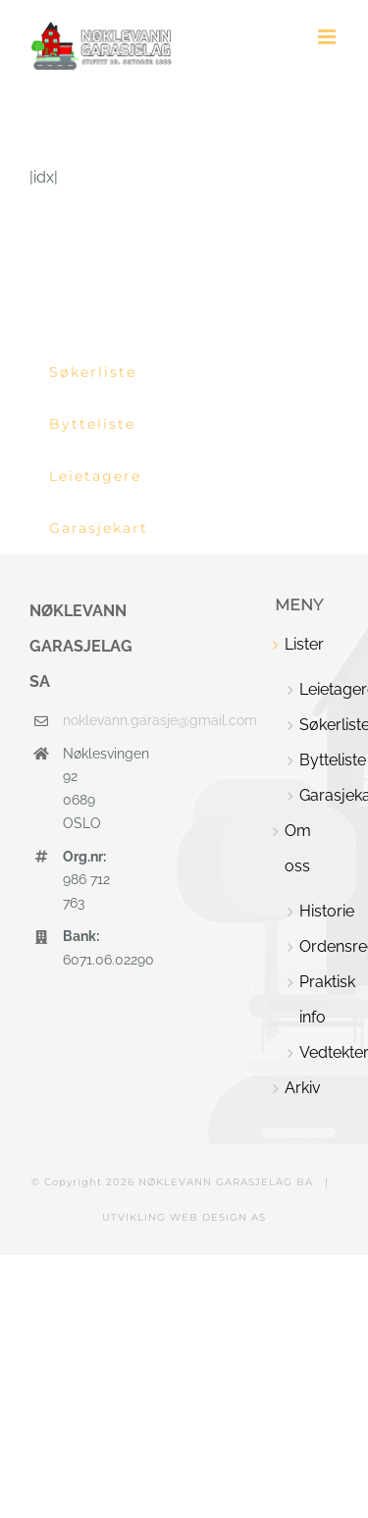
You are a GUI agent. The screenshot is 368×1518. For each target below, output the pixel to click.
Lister (304, 644)
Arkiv (303, 1087)
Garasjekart (319, 795)
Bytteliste (319, 760)
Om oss (298, 848)
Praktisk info (319, 999)
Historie (319, 911)
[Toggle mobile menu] (328, 36)
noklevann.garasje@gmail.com (88, 720)
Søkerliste (319, 724)
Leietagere (319, 689)
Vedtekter (319, 1052)
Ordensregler (319, 946)
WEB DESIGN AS (218, 1217)
